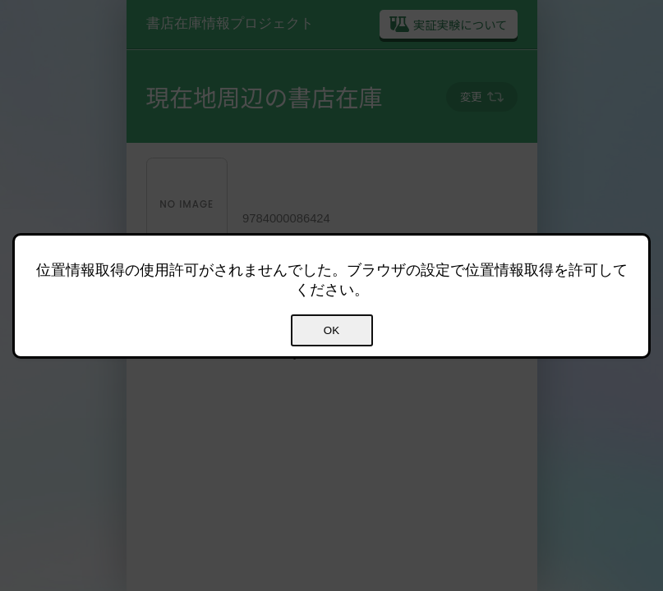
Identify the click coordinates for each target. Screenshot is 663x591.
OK (331, 330)
